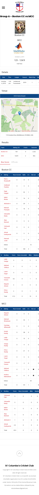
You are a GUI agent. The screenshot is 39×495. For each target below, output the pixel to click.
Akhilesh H (7, 203)
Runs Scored (17, 175)
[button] (19, 113)
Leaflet (11, 131)
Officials (14, 162)
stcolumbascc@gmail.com (19, 488)
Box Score (5, 162)
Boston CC (4, 151)
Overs (13, 255)
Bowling (6, 255)
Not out (33, 175)
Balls (24, 175)
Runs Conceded (22, 255)
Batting (6, 175)
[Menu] (3, 7)
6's (28, 175)
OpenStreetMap (26, 131)
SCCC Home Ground (19, 96)
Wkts (30, 255)
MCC (2, 156)
